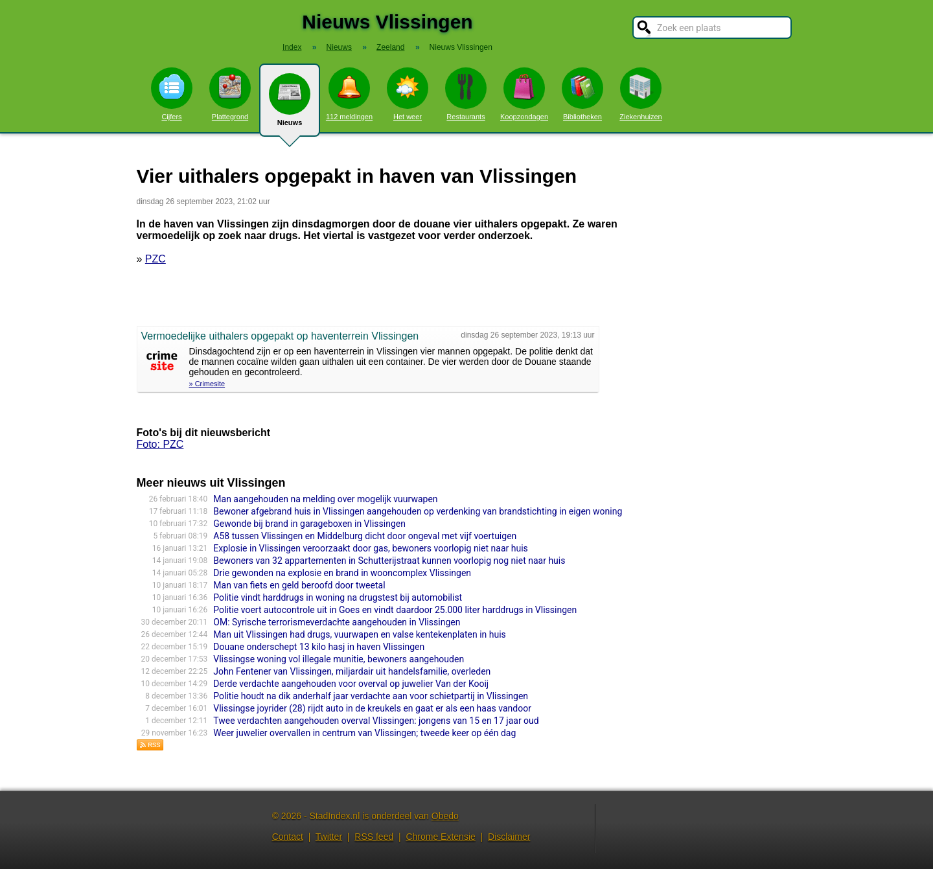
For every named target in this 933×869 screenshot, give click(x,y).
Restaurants (466, 94)
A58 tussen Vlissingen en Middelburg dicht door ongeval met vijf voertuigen (364, 536)
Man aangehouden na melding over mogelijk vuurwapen (325, 499)
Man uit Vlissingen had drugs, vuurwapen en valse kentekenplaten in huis (359, 634)
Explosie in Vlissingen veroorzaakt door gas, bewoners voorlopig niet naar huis (370, 548)
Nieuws (289, 105)
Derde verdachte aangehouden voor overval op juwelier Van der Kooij (351, 683)
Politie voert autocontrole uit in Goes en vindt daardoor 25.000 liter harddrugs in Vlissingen (395, 610)
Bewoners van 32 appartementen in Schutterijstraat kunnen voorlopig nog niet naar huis (389, 560)
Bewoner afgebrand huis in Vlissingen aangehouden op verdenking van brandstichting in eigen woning (417, 511)
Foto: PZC (160, 444)
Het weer (407, 94)
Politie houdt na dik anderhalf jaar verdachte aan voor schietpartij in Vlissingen (370, 696)
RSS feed (373, 836)
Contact (287, 836)
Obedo (445, 816)
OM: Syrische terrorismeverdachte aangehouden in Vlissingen (336, 622)
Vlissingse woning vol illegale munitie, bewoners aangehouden (338, 659)
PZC (155, 258)
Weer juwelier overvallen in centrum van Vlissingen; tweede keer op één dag (364, 733)
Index (291, 47)
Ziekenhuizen (640, 94)
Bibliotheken (582, 94)
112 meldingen (349, 94)
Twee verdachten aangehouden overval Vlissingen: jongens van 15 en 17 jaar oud (375, 720)
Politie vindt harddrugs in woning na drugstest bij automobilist (337, 597)
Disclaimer (509, 836)
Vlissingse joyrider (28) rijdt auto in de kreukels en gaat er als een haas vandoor (372, 708)
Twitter (329, 836)
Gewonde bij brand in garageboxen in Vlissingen (309, 523)
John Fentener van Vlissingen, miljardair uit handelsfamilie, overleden (351, 671)
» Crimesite (207, 384)
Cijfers (171, 94)
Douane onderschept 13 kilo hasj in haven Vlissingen (318, 647)
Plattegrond (230, 94)
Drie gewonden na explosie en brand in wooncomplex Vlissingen (342, 573)
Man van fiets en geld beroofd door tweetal (299, 585)
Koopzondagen (524, 94)
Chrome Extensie (440, 836)
